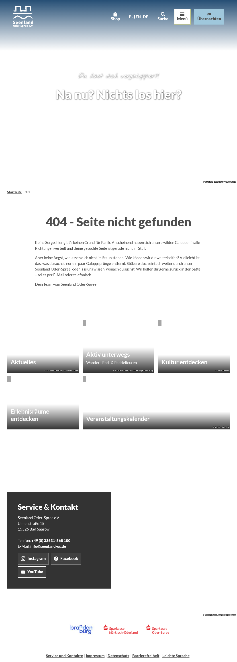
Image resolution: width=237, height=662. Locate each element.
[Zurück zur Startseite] (24, 18)
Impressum (95, 655)
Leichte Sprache (176, 655)
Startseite (14, 192)
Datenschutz (118, 655)
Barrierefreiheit (145, 655)
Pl (130, 18)
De (144, 18)
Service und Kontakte (64, 655)
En (136, 18)
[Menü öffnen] (181, 18)
